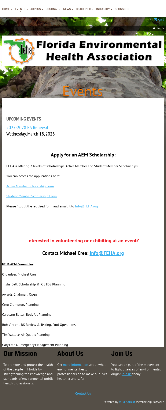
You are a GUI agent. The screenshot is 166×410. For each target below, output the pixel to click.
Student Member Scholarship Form (31, 196)
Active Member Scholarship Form (30, 186)
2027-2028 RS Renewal (27, 127)
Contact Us (83, 393)
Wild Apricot (127, 402)
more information (75, 364)
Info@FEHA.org (86, 206)
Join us (127, 374)
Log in (160, 28)
